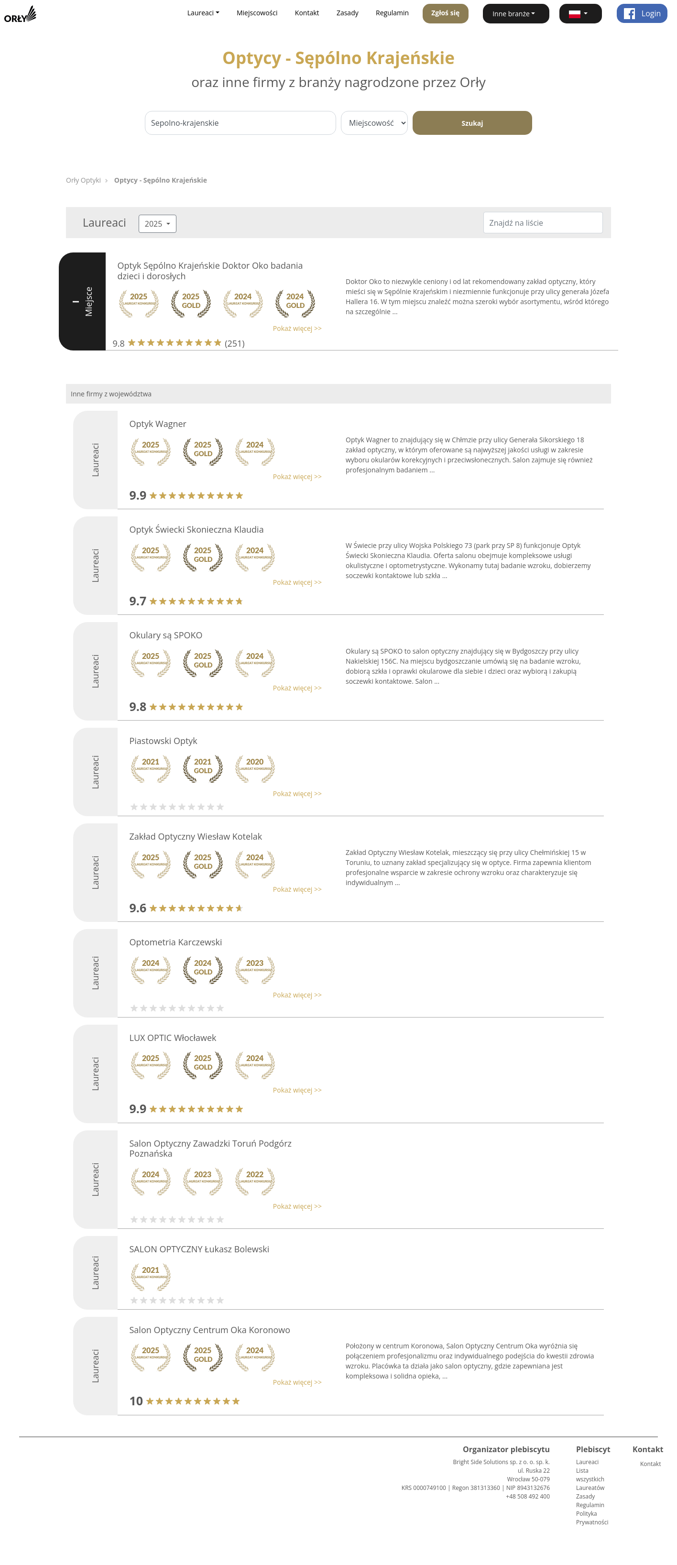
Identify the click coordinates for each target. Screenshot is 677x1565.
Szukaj (472, 123)
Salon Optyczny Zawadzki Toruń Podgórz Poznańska (211, 1149)
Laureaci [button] (200, 12)
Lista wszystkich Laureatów (590, 1479)
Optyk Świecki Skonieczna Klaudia (197, 529)
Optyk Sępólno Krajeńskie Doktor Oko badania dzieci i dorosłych (210, 271)
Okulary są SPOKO (166, 635)
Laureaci (587, 1462)
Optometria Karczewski (176, 942)
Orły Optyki (83, 180)
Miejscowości (257, 12)
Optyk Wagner (158, 423)
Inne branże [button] (511, 13)
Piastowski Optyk (163, 740)
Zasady (348, 12)
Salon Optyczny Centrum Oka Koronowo (210, 1329)
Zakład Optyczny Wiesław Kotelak (196, 836)
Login (642, 13)
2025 (154, 224)
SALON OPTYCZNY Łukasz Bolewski (200, 1249)
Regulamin (392, 12)
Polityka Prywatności (592, 1518)
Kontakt (307, 12)
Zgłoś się (445, 12)
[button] (580, 13)
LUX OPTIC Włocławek (173, 1037)
